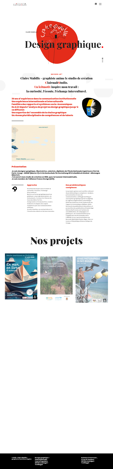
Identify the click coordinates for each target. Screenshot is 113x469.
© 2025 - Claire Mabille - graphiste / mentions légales (22, 458)
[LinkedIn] (96, 4)
